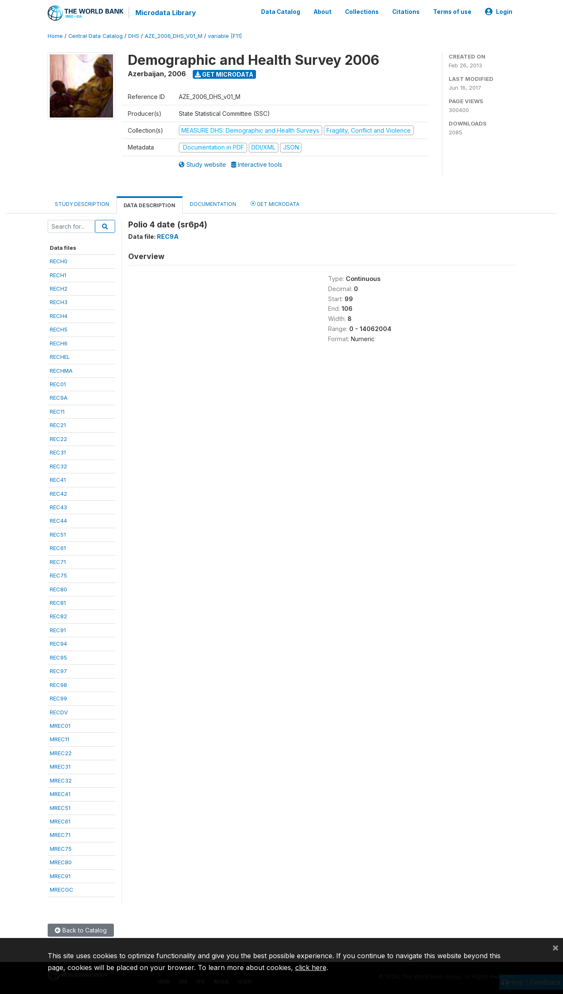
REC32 (58, 465)
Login (498, 11)
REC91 (58, 629)
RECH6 (58, 342)
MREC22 (61, 752)
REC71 (58, 561)
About (322, 11)
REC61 (58, 547)
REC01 (58, 383)
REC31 (58, 452)
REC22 (58, 438)
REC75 (58, 575)
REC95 (58, 657)
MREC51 (60, 807)
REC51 (58, 534)
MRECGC (61, 889)
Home (55, 35)
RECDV (59, 711)
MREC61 (60, 821)
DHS (133, 35)
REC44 (58, 520)
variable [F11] (225, 35)
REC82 (58, 616)
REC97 (58, 670)
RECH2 (58, 288)
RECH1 (58, 274)
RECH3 (58, 302)
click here (310, 967)
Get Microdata (224, 73)
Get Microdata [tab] (275, 203)
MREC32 (61, 780)
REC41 (58, 479)
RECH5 (58, 329)
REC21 (58, 424)
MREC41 (60, 793)
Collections (362, 11)
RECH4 (58, 315)
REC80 (58, 588)
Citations (406, 11)
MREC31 (60, 766)
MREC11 (59, 739)
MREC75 (61, 848)
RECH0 (58, 260)
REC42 (58, 493)
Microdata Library (165, 12)
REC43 (58, 506)
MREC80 (61, 861)
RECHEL (60, 356)
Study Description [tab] (82, 203)
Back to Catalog (81, 929)
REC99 (58, 698)
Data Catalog (280, 11)
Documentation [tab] (213, 203)
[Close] (555, 947)
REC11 (57, 411)
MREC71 (60, 834)
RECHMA (61, 370)
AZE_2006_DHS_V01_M (173, 35)
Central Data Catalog (95, 35)
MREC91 (60, 875)
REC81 (58, 602)
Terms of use (452, 11)
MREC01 (60, 725)
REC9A (58, 397)
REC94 (58, 643)
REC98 (58, 684)
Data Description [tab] (149, 205)
